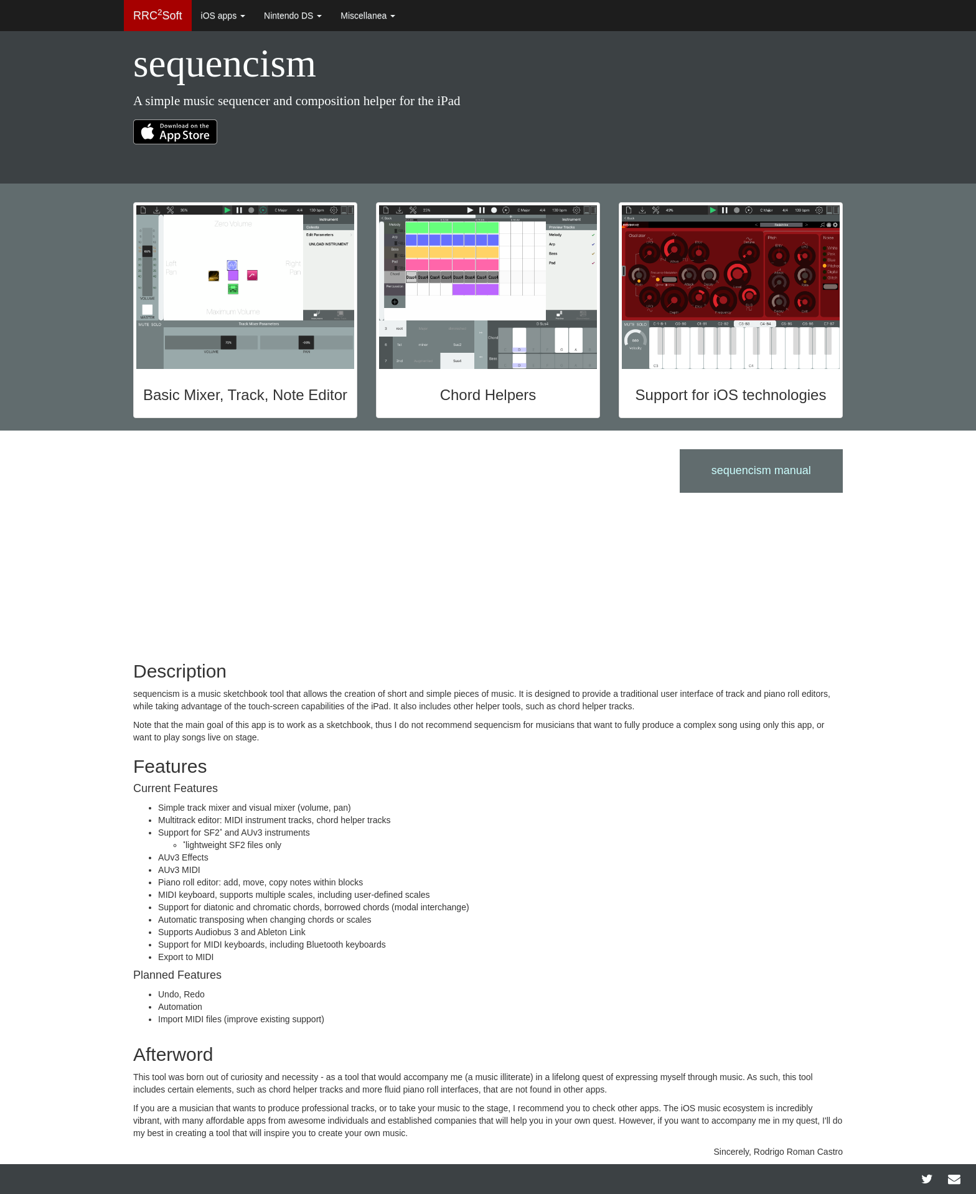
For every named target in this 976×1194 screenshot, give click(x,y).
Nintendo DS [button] (293, 16)
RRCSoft (157, 14)
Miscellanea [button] (367, 16)
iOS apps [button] (223, 16)
